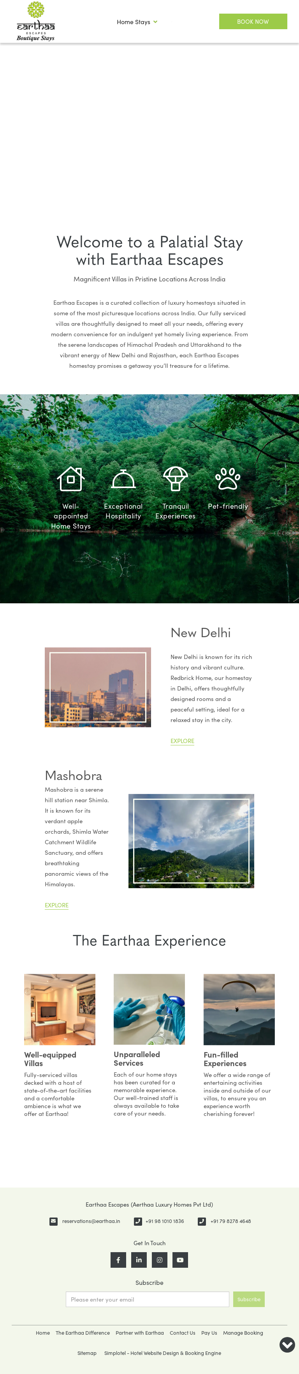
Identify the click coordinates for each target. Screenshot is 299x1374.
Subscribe (248, 1299)
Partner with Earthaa (140, 1332)
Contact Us (182, 1332)
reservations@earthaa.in (91, 1221)
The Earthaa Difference (83, 1332)
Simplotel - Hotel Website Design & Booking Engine (162, 1352)
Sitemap (87, 1352)
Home (43, 1332)
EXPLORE (182, 741)
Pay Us (209, 1332)
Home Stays (137, 22)
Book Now (253, 21)
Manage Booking (243, 1332)
